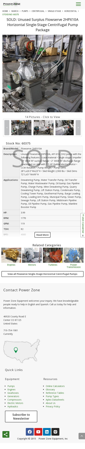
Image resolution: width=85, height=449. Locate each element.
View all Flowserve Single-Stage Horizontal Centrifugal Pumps (42, 273)
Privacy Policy (53, 406)
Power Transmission (74, 265)
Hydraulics (12, 406)
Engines (11, 264)
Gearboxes (13, 392)
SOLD (43, 73)
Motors (32, 264)
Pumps (11, 386)
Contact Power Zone (21, 289)
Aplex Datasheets (55, 399)
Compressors (14, 399)
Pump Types (52, 396)
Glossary (50, 389)
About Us (50, 403)
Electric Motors (15, 403)
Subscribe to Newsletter (21, 416)
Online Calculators (55, 386)
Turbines (52, 264)
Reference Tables (55, 392)
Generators (13, 396)
